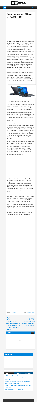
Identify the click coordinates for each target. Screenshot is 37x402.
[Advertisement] (19, 29)
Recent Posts (9, 373)
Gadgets (14, 312)
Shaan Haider (31, 312)
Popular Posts (18, 373)
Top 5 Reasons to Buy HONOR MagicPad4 (13, 375)
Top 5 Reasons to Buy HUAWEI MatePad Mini (14, 389)
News (18, 312)
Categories (28, 373)
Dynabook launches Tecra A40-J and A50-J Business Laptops (19, 15)
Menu (4, 7)
